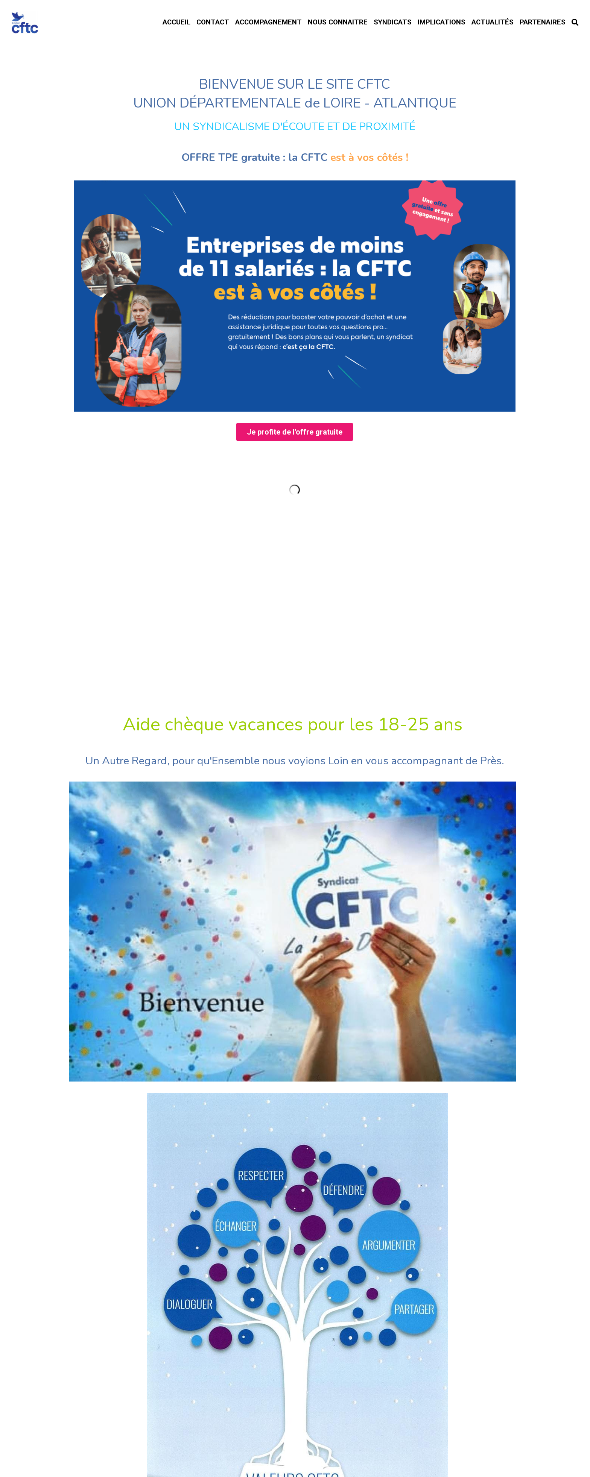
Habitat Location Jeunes (295, 1182)
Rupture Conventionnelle (295, 1100)
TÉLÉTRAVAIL (295, 1127)
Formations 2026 (295, 1072)
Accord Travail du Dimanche (295, 1153)
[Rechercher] (575, 22)
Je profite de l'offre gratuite (294, 494)
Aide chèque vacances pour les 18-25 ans (292, 787)
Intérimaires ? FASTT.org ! (295, 1213)
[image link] (295, 357)
